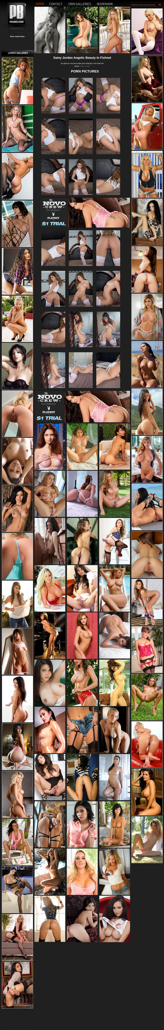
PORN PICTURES (85, 71)
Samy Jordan (85, 66)
